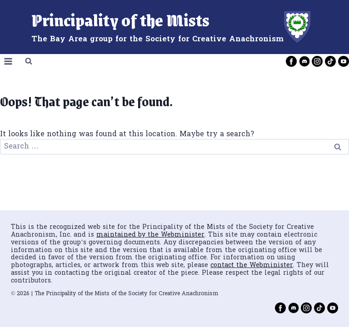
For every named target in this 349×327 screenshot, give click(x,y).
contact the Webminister (251, 265)
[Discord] (304, 61)
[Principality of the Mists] (174, 27)
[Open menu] (8, 61)
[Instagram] (317, 61)
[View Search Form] (28, 61)
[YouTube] (343, 61)
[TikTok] (330, 61)
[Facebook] (291, 61)
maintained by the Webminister (150, 235)
